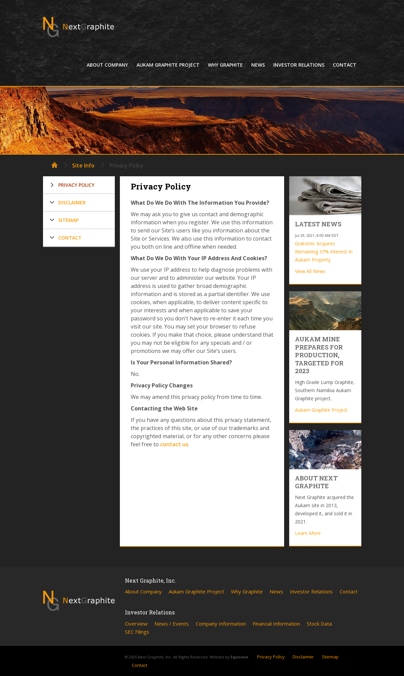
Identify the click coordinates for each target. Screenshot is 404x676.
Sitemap (68, 220)
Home (54, 165)
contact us (174, 444)
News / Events (171, 623)
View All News (310, 271)
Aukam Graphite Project (167, 65)
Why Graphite (225, 65)
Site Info (83, 165)
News (258, 65)
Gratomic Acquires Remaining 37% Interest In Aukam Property (324, 251)
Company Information (221, 623)
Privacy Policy (76, 185)
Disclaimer (72, 202)
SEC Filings (137, 631)
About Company (107, 65)
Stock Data (319, 623)
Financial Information (276, 623)
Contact (344, 65)
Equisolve (239, 656)
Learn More (308, 533)
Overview (136, 623)
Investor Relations (298, 65)
